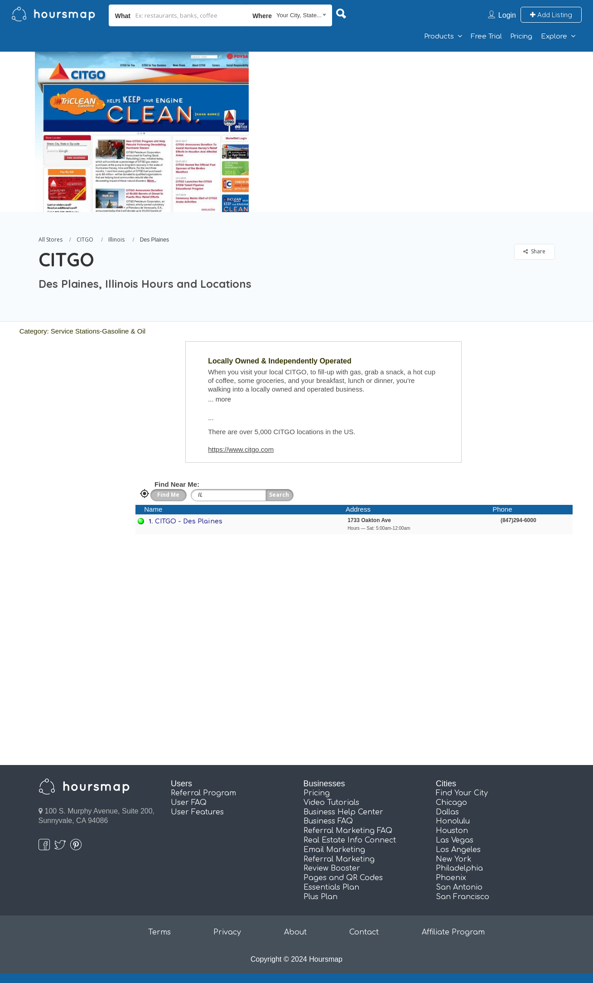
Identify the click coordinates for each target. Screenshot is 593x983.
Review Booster (332, 868)
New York (454, 859)
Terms (159, 932)
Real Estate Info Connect (350, 840)
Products (439, 36)
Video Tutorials (331, 803)
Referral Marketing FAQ (348, 831)
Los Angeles (458, 850)
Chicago (451, 803)
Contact (364, 932)
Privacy (227, 932)
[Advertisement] (424, 115)
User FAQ (189, 803)
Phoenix (451, 878)
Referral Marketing (339, 859)
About (295, 932)
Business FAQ (328, 821)
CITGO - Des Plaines (188, 521)
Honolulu (453, 821)
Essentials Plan (331, 887)
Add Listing (551, 14)
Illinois (116, 239)
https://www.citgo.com (241, 449)
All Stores (51, 239)
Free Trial (486, 36)
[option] (141, 132)
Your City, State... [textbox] (299, 15)
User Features (197, 812)
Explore (554, 36)
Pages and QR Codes (343, 878)
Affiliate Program (453, 932)
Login (507, 15)
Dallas (447, 812)
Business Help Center (343, 812)
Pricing (521, 36)
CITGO (85, 239)
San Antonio (459, 887)
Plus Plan (320, 897)
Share (534, 251)
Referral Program (203, 793)
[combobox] (289, 15)
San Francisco (462, 897)
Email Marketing (334, 850)
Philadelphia (459, 868)
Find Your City (462, 793)
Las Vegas (454, 840)
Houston (452, 831)
